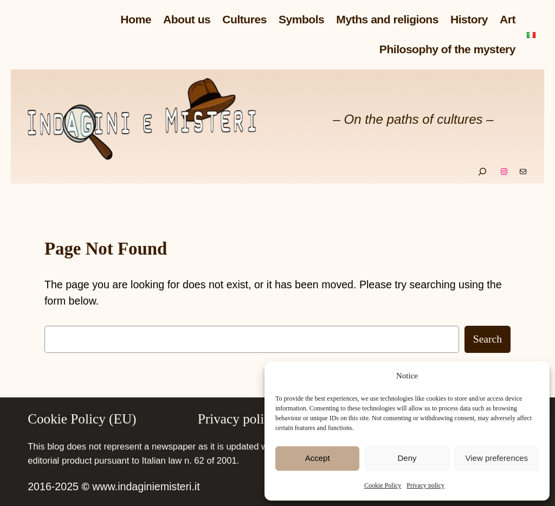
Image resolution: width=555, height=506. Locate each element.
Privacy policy (425, 485)
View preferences (497, 458)
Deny (406, 458)
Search (487, 339)
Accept (317, 458)
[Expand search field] (482, 172)
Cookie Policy (382, 485)
